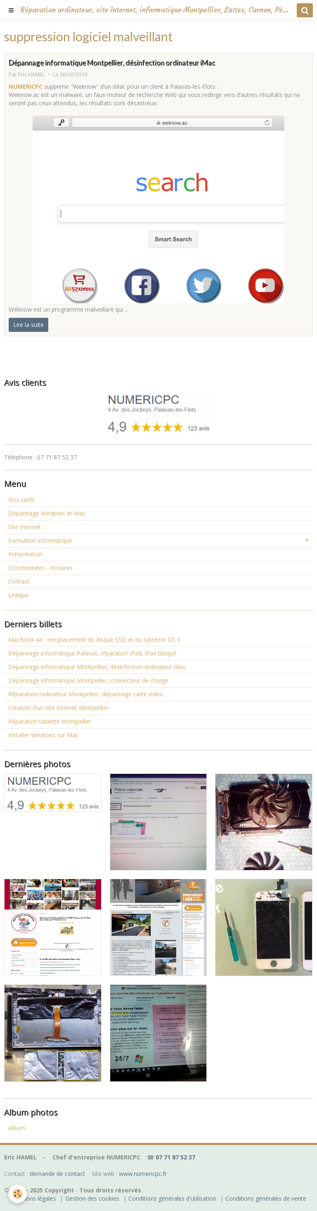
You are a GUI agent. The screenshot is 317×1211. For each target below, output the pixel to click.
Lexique (18, 595)
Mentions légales (33, 1198)
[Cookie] (17, 1194)
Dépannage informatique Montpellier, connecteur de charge (88, 680)
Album (16, 1128)
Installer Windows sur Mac (43, 735)
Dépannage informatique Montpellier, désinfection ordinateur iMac (112, 62)
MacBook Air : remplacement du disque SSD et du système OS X (94, 639)
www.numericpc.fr (143, 1174)
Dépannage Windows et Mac (46, 513)
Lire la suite (28, 325)
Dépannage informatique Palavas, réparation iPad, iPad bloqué (92, 653)
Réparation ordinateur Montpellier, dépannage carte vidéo (85, 694)
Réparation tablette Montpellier (50, 721)
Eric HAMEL (31, 74)
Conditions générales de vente (265, 1198)
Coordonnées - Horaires (40, 568)
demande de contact (57, 1174)
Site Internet (24, 527)
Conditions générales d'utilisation (172, 1198)
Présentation (25, 554)
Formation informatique (40, 540)
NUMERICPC (26, 86)
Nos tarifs (21, 500)
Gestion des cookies (92, 1198)
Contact (18, 581)
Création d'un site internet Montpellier (58, 708)
